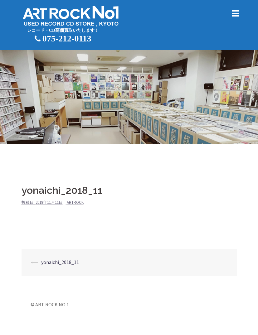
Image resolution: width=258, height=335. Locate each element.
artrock (75, 202)
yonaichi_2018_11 (60, 262)
